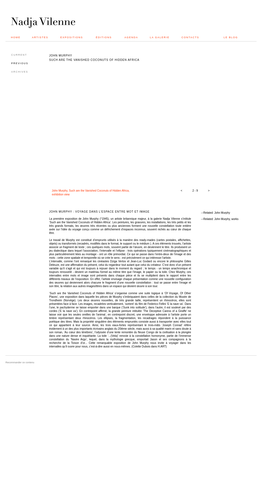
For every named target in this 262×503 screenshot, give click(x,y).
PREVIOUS (19, 63)
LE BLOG (231, 37)
